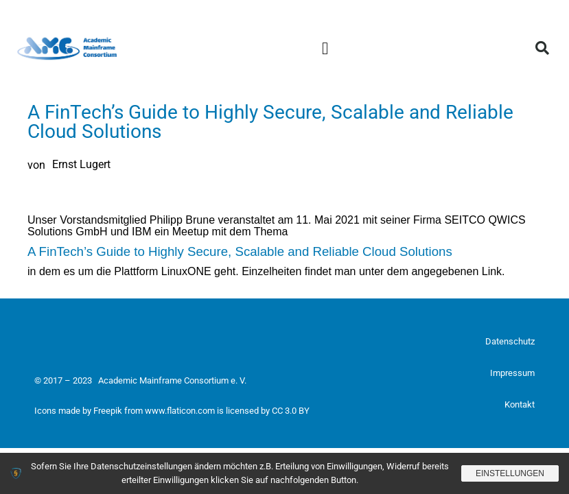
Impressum (512, 373)
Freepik (107, 410)
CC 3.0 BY (291, 410)
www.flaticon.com (180, 410)
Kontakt (519, 404)
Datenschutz (510, 341)
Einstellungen (510, 473)
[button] (325, 48)
